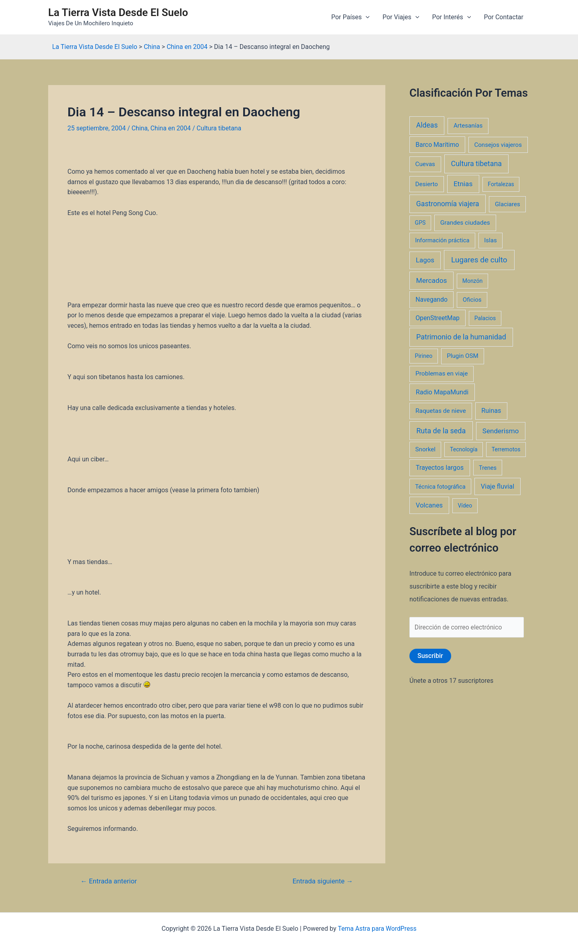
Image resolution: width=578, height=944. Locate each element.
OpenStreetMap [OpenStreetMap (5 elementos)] (437, 318)
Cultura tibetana (220, 128)
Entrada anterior (109, 881)
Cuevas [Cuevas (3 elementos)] (425, 164)
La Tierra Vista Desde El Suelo (118, 12)
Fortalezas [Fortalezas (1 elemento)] (501, 184)
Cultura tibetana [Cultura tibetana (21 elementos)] (476, 163)
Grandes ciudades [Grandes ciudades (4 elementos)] (465, 222)
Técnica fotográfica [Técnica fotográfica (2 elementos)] (440, 486)
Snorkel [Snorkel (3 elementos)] (425, 449)
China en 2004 (171, 128)
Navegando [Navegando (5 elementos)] (431, 299)
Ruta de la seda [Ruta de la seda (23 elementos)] (441, 430)
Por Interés (451, 17)
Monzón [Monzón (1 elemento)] (472, 281)
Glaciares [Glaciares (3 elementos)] (507, 204)
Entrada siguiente (322, 881)
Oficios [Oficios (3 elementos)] (472, 299)
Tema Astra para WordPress (377, 928)
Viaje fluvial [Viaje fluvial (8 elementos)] (497, 486)
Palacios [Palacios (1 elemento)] (485, 318)
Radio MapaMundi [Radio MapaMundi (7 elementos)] (442, 392)
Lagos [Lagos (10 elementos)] (425, 260)
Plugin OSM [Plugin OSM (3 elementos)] (462, 355)
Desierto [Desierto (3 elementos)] (426, 184)
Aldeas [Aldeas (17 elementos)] (427, 125)
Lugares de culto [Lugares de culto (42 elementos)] (479, 259)
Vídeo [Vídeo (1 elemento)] (465, 505)
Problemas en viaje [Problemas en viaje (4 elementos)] (441, 373)
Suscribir (430, 656)
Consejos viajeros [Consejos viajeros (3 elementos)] (498, 144)
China (140, 128)
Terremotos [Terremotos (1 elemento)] (506, 449)
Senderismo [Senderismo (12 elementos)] (500, 431)
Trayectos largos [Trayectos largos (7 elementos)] (440, 467)
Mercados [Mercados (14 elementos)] (431, 280)
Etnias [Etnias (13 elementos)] (463, 184)
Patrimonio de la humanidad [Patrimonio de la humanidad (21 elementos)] (461, 337)
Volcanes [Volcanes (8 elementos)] (429, 505)
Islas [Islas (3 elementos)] (490, 240)
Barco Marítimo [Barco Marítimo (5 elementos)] (437, 144)
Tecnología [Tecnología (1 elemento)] (463, 449)
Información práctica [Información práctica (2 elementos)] (442, 240)
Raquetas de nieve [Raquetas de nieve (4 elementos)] (440, 410)
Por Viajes (401, 17)
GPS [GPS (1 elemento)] (420, 222)
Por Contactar (503, 17)
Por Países (350, 17)
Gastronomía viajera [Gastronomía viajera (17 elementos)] (447, 204)
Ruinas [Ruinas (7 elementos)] (491, 410)
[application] (366, 17)
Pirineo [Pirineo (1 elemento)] (424, 356)
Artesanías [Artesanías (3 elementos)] (468, 125)
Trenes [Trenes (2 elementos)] (488, 467)
